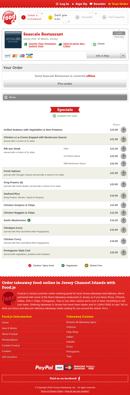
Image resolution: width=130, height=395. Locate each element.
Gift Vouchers (9, 356)
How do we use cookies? (77, 391)
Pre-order (65, 83)
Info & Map (102, 55)
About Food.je (10, 333)
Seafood (33, 46)
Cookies (6, 351)
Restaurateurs (10, 339)
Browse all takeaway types (81, 322)
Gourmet (33, 44)
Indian (69, 336)
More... (106, 308)
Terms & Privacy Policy (52, 391)
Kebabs (70, 341)
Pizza (41, 44)
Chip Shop (72, 331)
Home (5, 322)
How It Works (9, 328)
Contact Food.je (11, 345)
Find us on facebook (65, 378)
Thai (68, 356)
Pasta (40, 46)
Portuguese (50, 44)
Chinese (71, 327)
